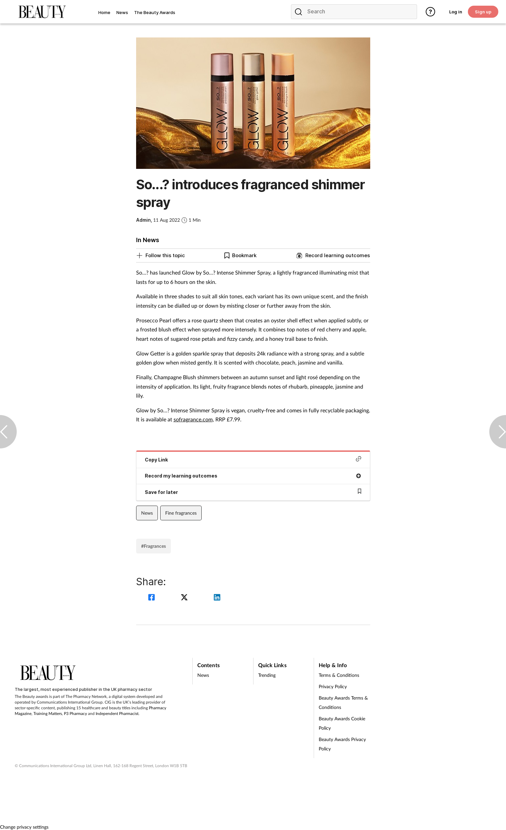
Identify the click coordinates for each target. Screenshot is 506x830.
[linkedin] (217, 598)
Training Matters (47, 713)
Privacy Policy (333, 686)
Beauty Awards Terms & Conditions (343, 702)
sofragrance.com (193, 419)
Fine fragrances (181, 513)
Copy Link (253, 459)
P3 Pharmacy (75, 713)
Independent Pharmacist (117, 713)
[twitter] (185, 598)
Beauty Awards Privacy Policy (342, 743)
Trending (267, 675)
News (147, 513)
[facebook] (152, 598)
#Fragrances (153, 546)
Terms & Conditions (339, 675)
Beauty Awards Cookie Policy (342, 723)
